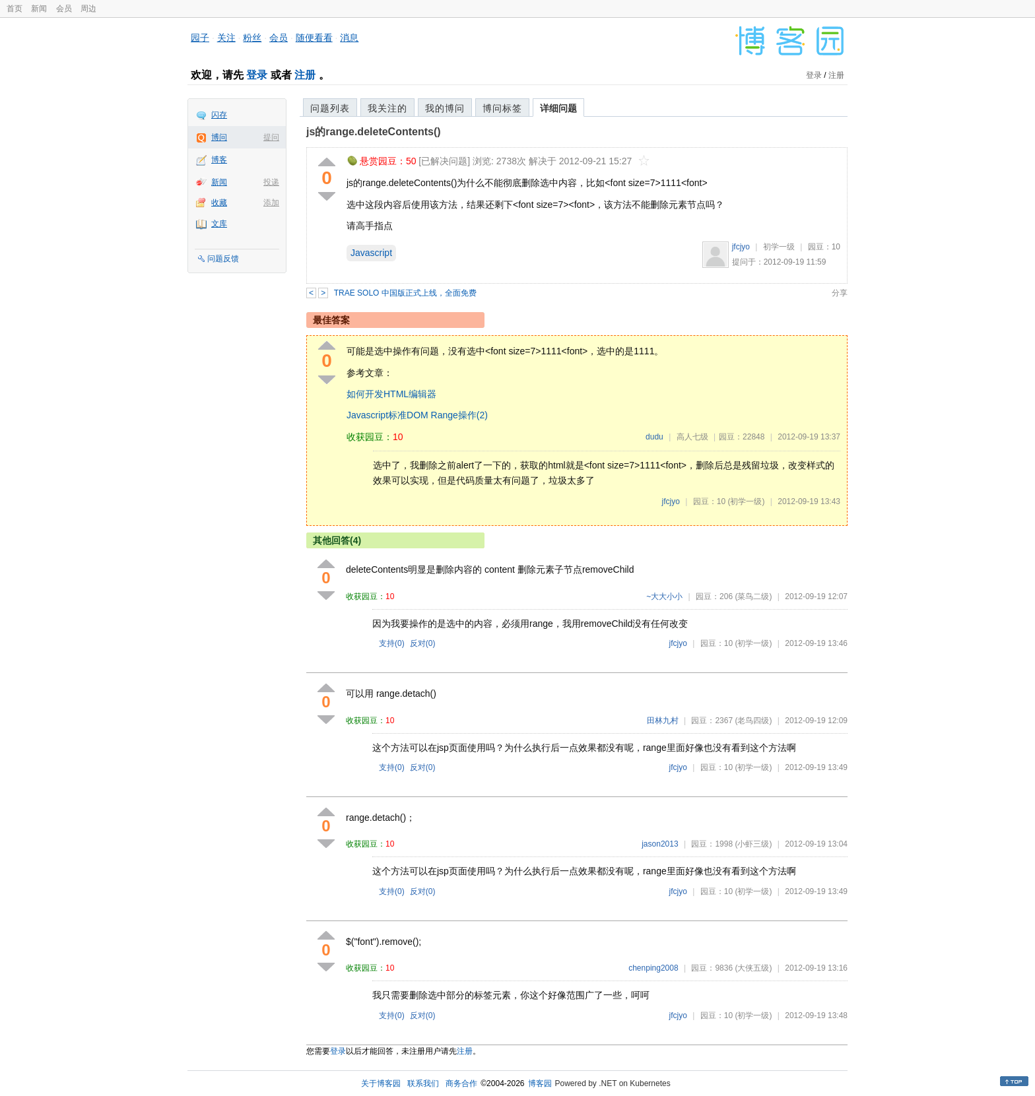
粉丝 (252, 37)
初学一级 (779, 246)
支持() (392, 643)
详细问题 (558, 108)
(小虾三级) (753, 844)
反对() (423, 643)
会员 (64, 8)
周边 (88, 8)
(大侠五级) (753, 968)
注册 (305, 75)
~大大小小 (664, 596)
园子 (200, 37)
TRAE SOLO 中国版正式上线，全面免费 (405, 293)
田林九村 (663, 720)
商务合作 (461, 1083)
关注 (226, 37)
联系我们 (423, 1083)
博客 (219, 159)
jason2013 (660, 844)
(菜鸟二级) (753, 596)
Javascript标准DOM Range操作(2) (417, 415)
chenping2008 (653, 968)
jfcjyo (741, 246)
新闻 (39, 8)
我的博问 (445, 108)
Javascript (371, 252)
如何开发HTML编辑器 (391, 394)
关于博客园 (381, 1083)
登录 (256, 75)
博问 (219, 137)
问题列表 (330, 108)
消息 (349, 37)
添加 (271, 202)
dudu (654, 436)
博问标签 (502, 108)
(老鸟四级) (753, 720)
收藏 (219, 202)
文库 (219, 223)
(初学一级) (745, 501)
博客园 (540, 1083)
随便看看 (314, 37)
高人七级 (692, 436)
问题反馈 (223, 258)
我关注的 (387, 108)
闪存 (219, 114)
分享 (840, 293)
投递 (271, 182)
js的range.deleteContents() (373, 131)
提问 (271, 137)
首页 (14, 8)
